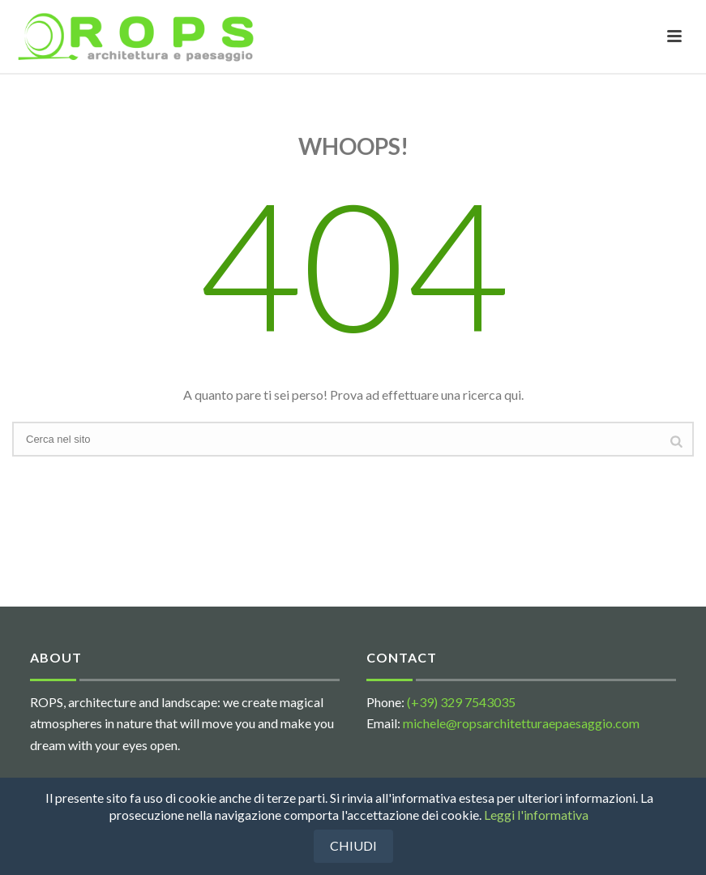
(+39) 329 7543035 (461, 702)
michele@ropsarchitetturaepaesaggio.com (521, 723)
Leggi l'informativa (536, 814)
